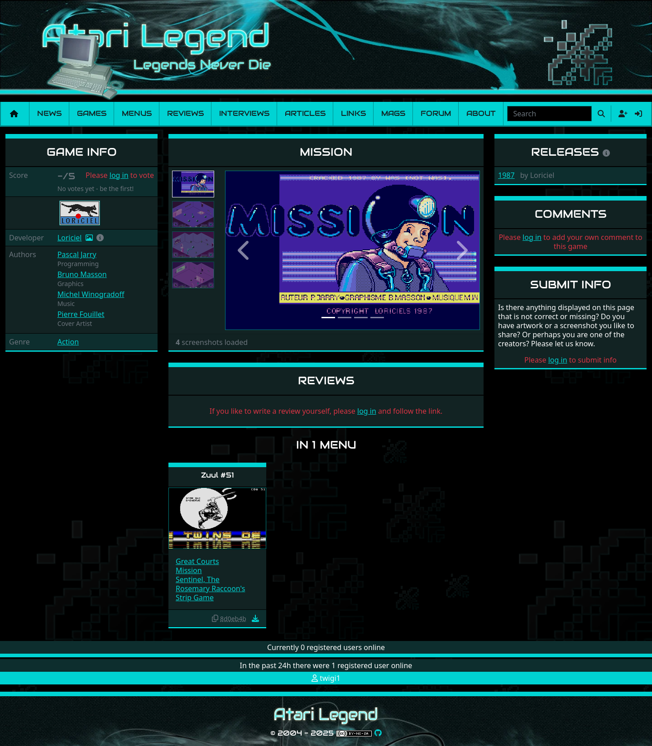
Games (91, 113)
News (49, 113)
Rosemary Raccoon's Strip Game (210, 593)
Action (68, 342)
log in (119, 175)
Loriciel (70, 238)
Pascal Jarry (77, 254)
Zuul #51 (217, 475)
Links (353, 113)
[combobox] (549, 113)
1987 (506, 175)
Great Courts (197, 561)
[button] (100, 238)
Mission (189, 570)
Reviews (185, 113)
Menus (137, 113)
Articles (305, 113)
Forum (436, 113)
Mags (393, 113)
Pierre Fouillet (81, 314)
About (481, 113)
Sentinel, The (198, 579)
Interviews (244, 113)
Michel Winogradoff (91, 294)
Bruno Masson (82, 274)
